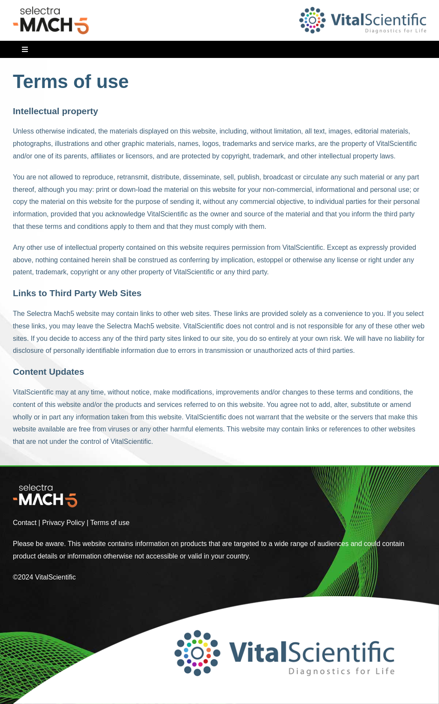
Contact (24, 522)
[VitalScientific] (362, 10)
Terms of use (110, 522)
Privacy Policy (63, 522)
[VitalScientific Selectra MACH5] (51, 9)
